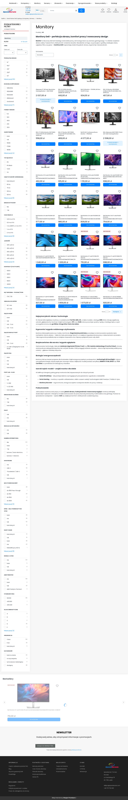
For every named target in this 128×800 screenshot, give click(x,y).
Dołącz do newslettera (45, 746)
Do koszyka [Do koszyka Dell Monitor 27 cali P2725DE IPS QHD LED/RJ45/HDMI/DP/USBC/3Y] (68, 265)
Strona (111, 55)
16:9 (8, 117)
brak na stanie (11, 655)
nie (8, 361)
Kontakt (82, 766)
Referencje (83, 771)
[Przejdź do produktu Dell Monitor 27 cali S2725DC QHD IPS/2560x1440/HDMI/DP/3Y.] (90, 282)
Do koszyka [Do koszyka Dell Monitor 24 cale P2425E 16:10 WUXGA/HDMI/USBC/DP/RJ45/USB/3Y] (113, 184)
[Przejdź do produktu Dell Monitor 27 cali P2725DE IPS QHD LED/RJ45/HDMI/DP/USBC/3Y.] (68, 242)
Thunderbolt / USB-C (13, 471)
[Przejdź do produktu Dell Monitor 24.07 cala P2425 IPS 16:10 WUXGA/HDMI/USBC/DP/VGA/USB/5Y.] (113, 201)
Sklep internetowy (63, 798)
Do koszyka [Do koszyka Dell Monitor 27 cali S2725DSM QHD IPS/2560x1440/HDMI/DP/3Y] (113, 306)
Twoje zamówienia (62, 766)
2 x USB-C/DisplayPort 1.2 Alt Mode (15, 347)
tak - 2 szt (10, 324)
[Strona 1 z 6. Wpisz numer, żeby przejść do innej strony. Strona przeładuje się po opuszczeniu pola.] (114, 55)
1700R (8, 146)
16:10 (8, 120)
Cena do (19, 49)
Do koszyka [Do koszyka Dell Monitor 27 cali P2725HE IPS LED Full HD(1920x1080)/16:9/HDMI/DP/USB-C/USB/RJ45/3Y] (113, 265)
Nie (8, 207)
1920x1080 (10, 91)
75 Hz (8, 188)
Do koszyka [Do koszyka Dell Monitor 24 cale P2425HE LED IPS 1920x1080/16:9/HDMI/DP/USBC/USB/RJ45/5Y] (68, 225)
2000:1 (9, 284)
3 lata (8, 639)
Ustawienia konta (61, 769)
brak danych (11, 181)
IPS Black (9, 165)
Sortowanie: (39, 51)
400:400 (9, 605)
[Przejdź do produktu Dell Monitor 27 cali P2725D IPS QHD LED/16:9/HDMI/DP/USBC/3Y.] (45, 242)
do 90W (9, 501)
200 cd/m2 (10, 245)
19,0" (8, 66)
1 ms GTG (10, 229)
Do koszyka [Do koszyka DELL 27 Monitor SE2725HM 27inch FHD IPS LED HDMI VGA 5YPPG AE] (68, 144)
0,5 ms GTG (10, 222)
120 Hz (9, 194)
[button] (81, 10)
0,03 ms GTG (11, 219)
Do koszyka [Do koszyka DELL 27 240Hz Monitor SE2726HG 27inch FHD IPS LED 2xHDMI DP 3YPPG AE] (46, 144)
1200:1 (8, 274)
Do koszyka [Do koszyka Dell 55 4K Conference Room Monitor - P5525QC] (90, 144)
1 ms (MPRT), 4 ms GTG (14, 226)
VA (8, 172)
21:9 (8, 124)
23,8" (8, 72)
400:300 (9, 601)
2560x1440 (10, 98)
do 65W (9, 497)
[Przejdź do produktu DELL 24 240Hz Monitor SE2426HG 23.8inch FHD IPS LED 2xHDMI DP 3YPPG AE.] (68, 75)
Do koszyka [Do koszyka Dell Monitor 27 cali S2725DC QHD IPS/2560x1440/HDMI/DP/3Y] (90, 306)
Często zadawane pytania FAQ (18, 766)
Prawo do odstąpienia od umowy (19, 791)
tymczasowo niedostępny (15, 662)
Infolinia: (28, 8)
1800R (8, 150)
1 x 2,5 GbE (10, 386)
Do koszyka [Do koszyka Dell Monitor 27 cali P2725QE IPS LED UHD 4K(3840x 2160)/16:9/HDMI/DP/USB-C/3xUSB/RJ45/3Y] (68, 306)
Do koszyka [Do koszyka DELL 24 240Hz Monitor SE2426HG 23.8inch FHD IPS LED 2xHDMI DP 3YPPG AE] (68, 101)
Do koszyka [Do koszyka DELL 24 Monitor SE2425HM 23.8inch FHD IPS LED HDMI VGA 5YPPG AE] (113, 101)
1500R (8, 143)
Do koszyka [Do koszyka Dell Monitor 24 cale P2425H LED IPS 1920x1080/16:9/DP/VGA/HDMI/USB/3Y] (46, 225)
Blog (10, 769)
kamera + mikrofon (13, 456)
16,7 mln (9, 305)
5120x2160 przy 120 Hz (13, 548)
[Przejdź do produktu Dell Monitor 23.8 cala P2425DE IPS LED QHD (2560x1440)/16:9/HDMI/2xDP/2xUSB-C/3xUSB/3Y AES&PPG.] (90, 161)
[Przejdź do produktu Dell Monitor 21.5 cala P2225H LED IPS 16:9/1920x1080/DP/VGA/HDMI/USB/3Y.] (45, 161)
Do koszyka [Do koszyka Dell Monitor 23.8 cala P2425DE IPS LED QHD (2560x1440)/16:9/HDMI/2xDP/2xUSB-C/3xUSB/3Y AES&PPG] (90, 184)
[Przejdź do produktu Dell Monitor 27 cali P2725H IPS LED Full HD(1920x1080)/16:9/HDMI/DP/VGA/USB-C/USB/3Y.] (90, 242)
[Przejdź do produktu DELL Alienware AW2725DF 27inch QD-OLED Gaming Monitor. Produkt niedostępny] (113, 118)
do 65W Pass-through (14, 490)
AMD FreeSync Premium (14, 589)
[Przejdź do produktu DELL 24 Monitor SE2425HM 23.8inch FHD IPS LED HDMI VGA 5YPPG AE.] (113, 75)
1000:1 (8, 271)
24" (8, 76)
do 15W (9, 494)
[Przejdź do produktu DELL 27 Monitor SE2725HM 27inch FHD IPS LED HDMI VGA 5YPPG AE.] (68, 118)
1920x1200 (10, 95)
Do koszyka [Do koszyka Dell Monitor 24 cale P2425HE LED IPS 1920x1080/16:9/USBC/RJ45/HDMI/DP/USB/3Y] (90, 225)
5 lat (8, 643)
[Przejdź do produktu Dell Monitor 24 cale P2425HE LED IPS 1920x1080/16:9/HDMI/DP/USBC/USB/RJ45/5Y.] (68, 201)
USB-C (9, 468)
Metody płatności (37, 766)
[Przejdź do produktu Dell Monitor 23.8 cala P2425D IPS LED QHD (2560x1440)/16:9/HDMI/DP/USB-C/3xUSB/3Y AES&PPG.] (68, 161)
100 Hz (9, 191)
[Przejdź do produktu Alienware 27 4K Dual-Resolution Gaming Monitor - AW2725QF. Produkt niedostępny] (45, 75)
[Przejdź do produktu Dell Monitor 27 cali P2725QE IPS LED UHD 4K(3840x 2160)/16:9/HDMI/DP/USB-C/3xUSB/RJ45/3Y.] (68, 282)
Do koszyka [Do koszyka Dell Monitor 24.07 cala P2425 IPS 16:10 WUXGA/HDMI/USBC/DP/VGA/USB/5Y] (113, 225)
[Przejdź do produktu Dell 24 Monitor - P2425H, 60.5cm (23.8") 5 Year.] (90, 75)
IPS (8, 162)
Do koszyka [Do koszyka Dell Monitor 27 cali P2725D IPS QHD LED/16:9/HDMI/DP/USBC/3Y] (46, 265)
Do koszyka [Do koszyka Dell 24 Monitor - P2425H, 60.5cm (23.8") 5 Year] (90, 101)
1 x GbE (9, 383)
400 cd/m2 (10, 258)
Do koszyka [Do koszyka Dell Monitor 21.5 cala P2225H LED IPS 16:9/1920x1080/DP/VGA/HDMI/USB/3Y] (46, 184)
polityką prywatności (76, 750)
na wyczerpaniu (12, 658)
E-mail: (34, 13)
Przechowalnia (60, 771)
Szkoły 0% (35, 777)
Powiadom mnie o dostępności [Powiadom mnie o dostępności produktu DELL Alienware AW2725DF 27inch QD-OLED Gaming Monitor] (112, 143)
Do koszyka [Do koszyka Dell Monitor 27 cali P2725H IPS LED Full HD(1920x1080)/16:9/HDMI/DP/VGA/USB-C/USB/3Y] (90, 265)
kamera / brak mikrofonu (15, 452)
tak (8, 139)
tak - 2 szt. (10, 343)
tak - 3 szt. (10, 328)
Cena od (6, 49)
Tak (8, 210)
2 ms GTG (10, 233)
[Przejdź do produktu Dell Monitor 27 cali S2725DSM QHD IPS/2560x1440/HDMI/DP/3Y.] (113, 282)
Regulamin (12, 786)
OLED (8, 169)
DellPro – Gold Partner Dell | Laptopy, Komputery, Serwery (17, 18)
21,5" (8, 69)
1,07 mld (9, 309)
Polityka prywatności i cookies (18, 788)
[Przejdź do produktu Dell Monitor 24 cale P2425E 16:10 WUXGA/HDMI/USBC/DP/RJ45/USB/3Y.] (113, 161)
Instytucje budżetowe (39, 774)
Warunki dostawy (37, 771)
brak (8, 136)
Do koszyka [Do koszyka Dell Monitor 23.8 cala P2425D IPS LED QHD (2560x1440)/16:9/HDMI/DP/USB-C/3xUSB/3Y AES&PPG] (68, 184)
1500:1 (8, 281)
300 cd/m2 (10, 252)
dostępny (10, 665)
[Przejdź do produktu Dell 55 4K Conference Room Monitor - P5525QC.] (90, 118)
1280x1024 (10, 88)
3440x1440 (10, 101)
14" (8, 62)
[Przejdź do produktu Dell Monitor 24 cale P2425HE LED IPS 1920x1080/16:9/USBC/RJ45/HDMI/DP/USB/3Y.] (90, 201)
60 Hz (8, 184)
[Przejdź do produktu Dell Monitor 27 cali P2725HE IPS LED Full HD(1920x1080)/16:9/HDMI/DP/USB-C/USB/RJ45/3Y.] (113, 242)
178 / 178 (9, 296)
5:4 (8, 114)
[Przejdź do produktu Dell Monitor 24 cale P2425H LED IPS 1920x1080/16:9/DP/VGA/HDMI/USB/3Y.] (45, 201)
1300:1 (8, 277)
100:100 (9, 598)
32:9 (8, 127)
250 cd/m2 (10, 248)
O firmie (82, 769)
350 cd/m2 (10, 255)
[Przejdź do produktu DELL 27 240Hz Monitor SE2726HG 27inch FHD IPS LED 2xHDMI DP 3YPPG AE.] (45, 118)
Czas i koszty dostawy (39, 769)
